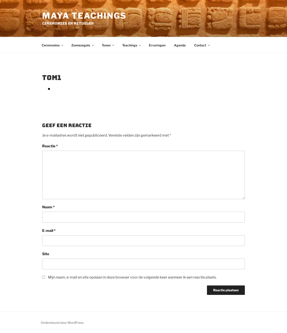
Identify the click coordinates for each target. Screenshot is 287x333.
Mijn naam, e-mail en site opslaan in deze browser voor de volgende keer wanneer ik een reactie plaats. (132, 277)
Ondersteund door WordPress (62, 322)
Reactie (50, 146)
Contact (202, 45)
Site (45, 254)
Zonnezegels (82, 45)
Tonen (108, 45)
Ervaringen (157, 45)
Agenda (180, 45)
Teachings (131, 45)
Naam (48, 207)
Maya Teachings (84, 16)
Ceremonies (53, 45)
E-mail (49, 231)
